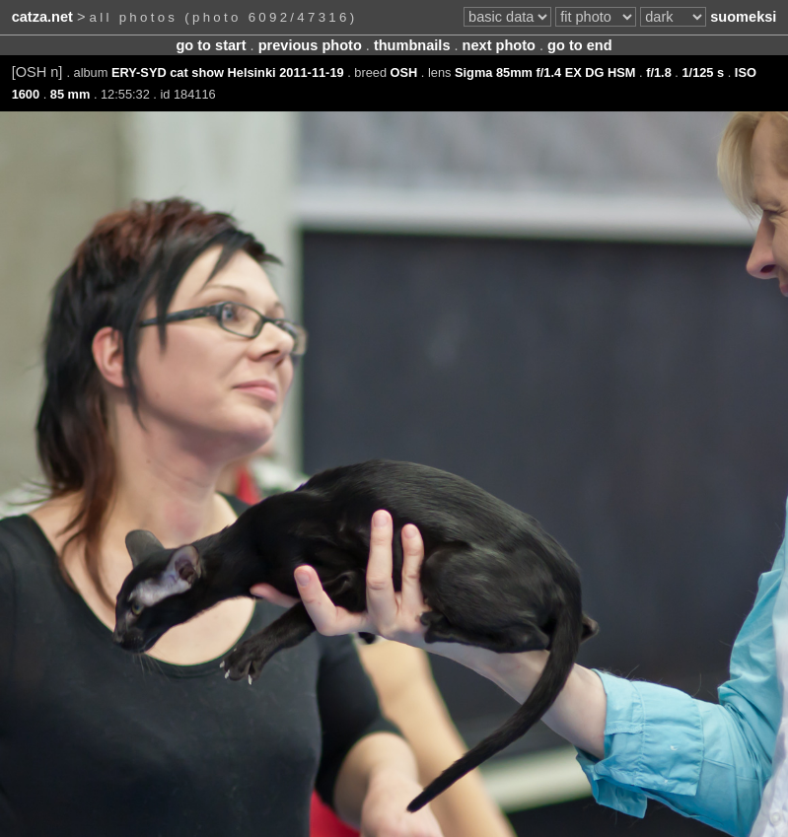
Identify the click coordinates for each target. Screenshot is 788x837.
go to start (211, 45)
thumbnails (412, 45)
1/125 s (702, 72)
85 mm (70, 94)
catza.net (42, 17)
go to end (579, 45)
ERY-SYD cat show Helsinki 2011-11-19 (227, 72)
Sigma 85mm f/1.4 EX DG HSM (545, 72)
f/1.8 (659, 72)
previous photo (310, 45)
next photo (499, 45)
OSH (404, 72)
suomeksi (743, 17)
